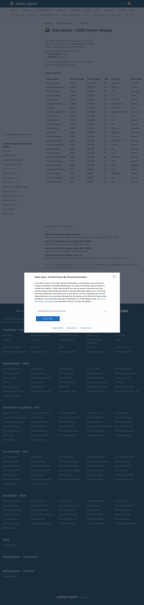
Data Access (72, 328)
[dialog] (72, 302)
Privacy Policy (86, 328)
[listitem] (72, 311)
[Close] (115, 277)
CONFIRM (48, 319)
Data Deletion (58, 328)
